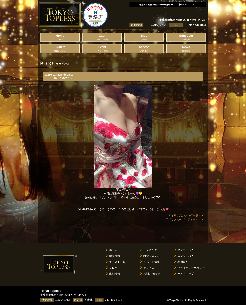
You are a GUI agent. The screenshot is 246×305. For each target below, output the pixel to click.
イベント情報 (150, 261)
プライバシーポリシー (189, 267)
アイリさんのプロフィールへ (184, 219)
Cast (102, 37)
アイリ (49, 78)
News (186, 48)
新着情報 (113, 255)
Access (144, 48)
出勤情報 (113, 273)
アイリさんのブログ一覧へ (185, 215)
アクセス (147, 267)
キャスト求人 (184, 250)
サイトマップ (184, 273)
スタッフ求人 (184, 255)
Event (102, 48)
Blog (144, 37)
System (59, 48)
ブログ (111, 267)
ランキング (148, 250)
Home (59, 37)
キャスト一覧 (116, 261)
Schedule (186, 37)
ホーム (111, 250)
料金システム (150, 255)
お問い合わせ (150, 273)
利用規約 (181, 261)
